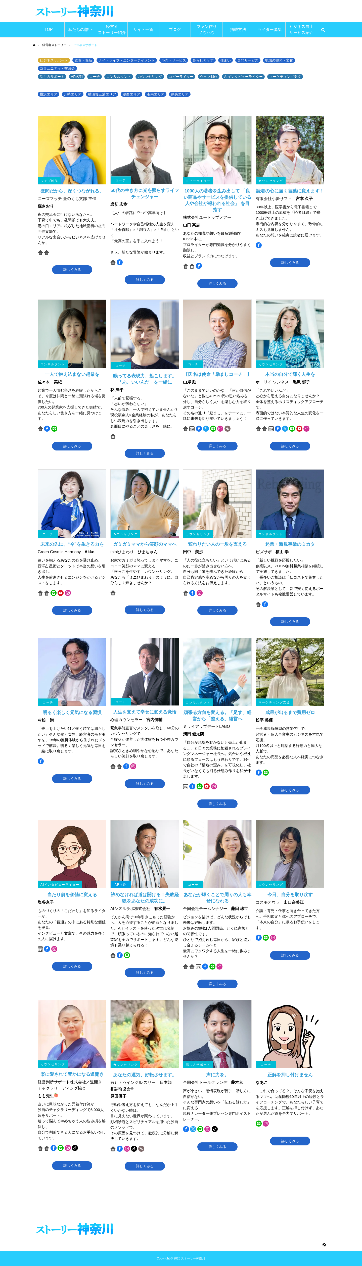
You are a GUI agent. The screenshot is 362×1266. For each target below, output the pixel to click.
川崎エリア (72, 94)
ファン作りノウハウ (207, 29)
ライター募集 (270, 29)
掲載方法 (238, 29)
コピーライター (181, 77)
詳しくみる (72, 270)
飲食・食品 (83, 60)
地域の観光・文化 (279, 60)
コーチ (94, 77)
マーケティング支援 (285, 77)
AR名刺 (77, 77)
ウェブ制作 (208, 77)
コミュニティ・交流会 (57, 68)
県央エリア (180, 94)
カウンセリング (150, 77)
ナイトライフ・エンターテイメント (127, 60)
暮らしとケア (203, 60)
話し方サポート (52, 77)
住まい (225, 60)
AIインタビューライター (243, 77)
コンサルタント (118, 77)
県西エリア (131, 94)
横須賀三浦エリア (102, 94)
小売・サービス (173, 60)
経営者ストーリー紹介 (112, 29)
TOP (48, 29)
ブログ (175, 29)
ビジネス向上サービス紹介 (301, 29)
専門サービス (247, 60)
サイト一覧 (143, 29)
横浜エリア (48, 94)
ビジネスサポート (54, 60)
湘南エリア (155, 94)
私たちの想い (80, 29)
